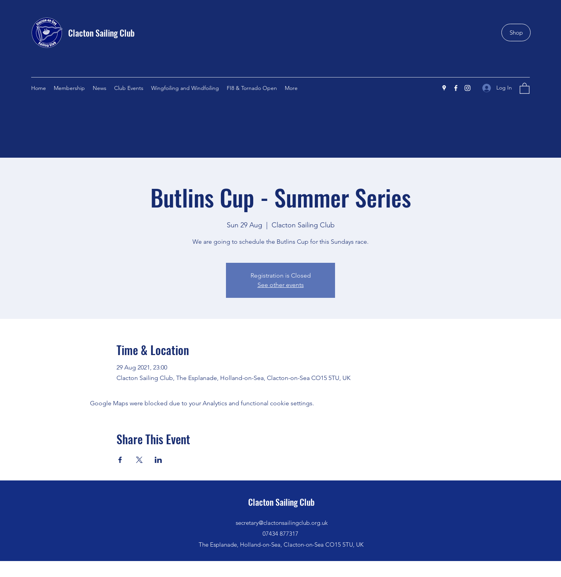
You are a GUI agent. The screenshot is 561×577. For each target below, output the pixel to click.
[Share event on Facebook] (120, 460)
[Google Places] (444, 88)
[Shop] (516, 32)
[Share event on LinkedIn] (158, 460)
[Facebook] (456, 88)
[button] (524, 88)
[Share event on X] (139, 460)
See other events (281, 284)
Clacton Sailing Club (101, 32)
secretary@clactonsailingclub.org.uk (282, 522)
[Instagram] (467, 88)
